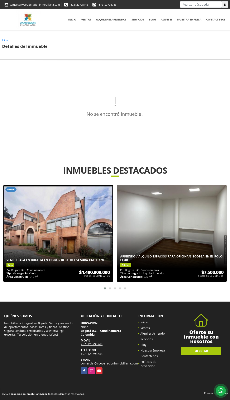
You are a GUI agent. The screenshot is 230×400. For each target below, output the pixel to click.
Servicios (137, 19)
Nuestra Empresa (189, 19)
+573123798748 (78, 4)
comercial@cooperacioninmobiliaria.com (34, 4)
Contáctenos (215, 19)
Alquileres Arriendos (111, 19)
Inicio (72, 19)
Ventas (86, 19)
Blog (152, 19)
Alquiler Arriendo (152, 333)
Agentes (166, 19)
